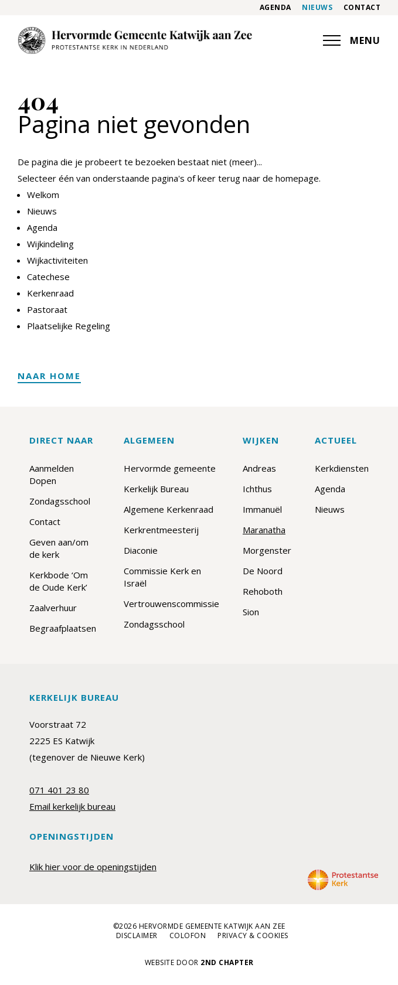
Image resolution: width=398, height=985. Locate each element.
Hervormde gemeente (170, 468)
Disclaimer (137, 935)
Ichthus (257, 489)
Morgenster (267, 550)
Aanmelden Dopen (51, 474)
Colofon (187, 935)
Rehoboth (263, 591)
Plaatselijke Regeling (68, 326)
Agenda (275, 7)
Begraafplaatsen (62, 628)
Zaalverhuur (53, 608)
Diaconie (141, 550)
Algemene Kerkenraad (168, 509)
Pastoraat (47, 309)
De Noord (263, 571)
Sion (251, 612)
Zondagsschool (59, 501)
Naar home (49, 375)
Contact (362, 7)
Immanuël (262, 509)
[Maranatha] (135, 40)
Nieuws (317, 7)
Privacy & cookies (252, 935)
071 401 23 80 (59, 790)
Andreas (259, 468)
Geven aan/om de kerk (59, 548)
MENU (351, 40)
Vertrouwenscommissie (171, 603)
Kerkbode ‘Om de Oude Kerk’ (58, 581)
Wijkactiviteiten (57, 260)
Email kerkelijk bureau (72, 806)
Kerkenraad (50, 293)
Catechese (48, 276)
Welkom (43, 194)
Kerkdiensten (342, 468)
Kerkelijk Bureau (156, 489)
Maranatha (264, 530)
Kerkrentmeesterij (161, 530)
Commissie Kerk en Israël (162, 577)
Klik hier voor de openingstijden (93, 866)
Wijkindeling (50, 244)
